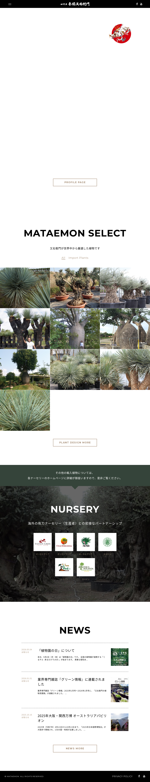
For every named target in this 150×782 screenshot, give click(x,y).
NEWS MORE (75, 748)
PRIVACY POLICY (122, 776)
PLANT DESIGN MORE (75, 442)
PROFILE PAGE (75, 182)
